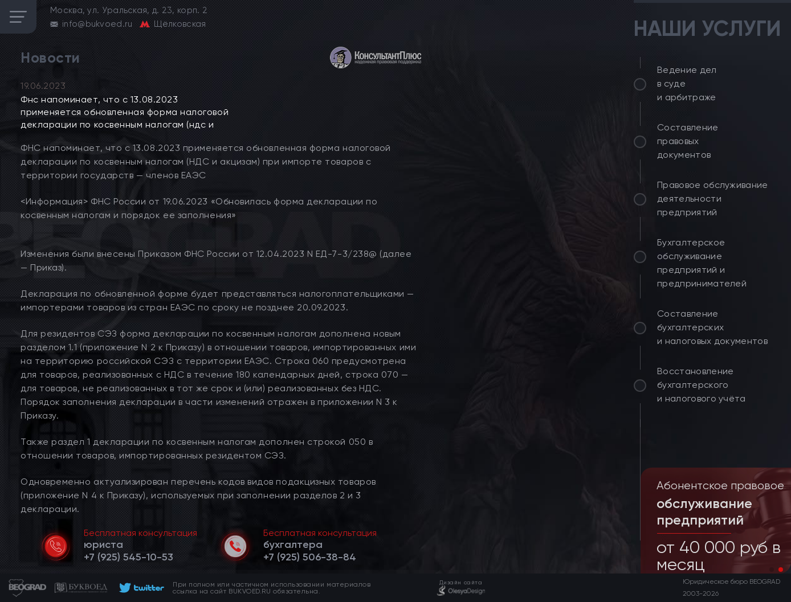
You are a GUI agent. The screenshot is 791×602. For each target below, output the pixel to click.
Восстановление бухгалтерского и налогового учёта (701, 385)
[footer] (140, 588)
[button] (771, 569)
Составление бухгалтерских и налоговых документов (712, 327)
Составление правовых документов (688, 141)
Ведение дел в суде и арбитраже (687, 83)
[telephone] (128, 557)
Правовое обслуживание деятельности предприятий (712, 198)
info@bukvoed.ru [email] (97, 24)
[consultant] (375, 57)
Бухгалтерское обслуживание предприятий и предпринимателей (702, 263)
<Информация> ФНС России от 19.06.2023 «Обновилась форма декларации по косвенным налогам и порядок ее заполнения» (199, 208)
